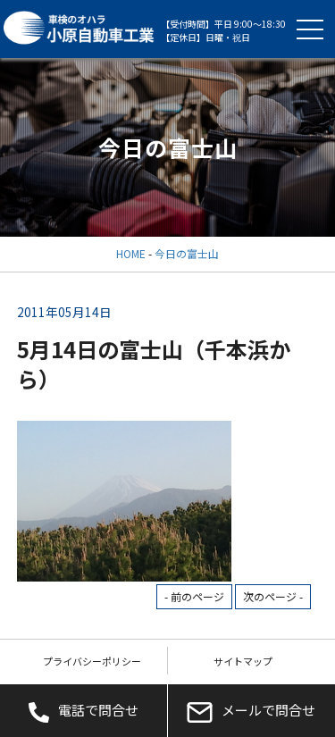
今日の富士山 (187, 253)
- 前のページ (194, 596)
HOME (131, 253)
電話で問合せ (83, 711)
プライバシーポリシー (92, 661)
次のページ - (273, 596)
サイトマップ (243, 661)
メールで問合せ (251, 711)
